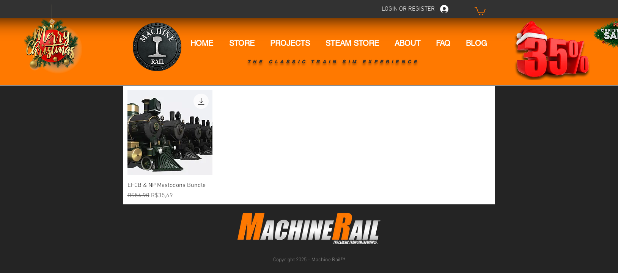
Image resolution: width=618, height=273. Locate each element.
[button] (480, 10)
